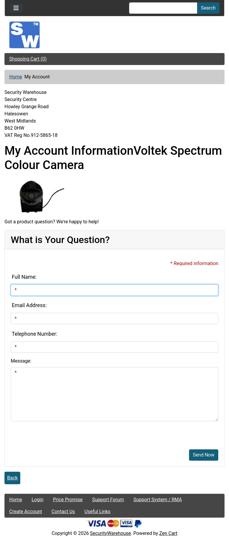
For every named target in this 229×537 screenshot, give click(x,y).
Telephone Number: (35, 334)
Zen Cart (168, 533)
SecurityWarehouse (110, 533)
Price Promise (68, 499)
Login (37, 499)
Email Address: (29, 305)
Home (15, 77)
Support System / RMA (157, 499)
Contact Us (63, 511)
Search (208, 8)
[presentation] (56, 433)
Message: (21, 361)
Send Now (203, 455)
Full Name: (24, 277)
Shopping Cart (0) (28, 59)
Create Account (25, 511)
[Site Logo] (114, 34)
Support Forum (108, 499)
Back (12, 478)
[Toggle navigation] (16, 8)
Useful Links (97, 511)
